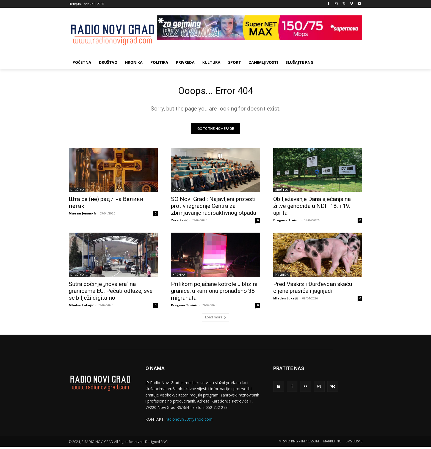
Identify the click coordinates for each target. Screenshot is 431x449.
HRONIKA (179, 277)
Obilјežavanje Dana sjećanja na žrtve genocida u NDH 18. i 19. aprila (312, 208)
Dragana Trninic (286, 222)
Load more (215, 319)
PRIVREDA (282, 277)
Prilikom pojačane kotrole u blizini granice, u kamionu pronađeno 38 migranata (214, 293)
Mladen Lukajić (81, 307)
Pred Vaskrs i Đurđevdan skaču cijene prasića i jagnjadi (312, 289)
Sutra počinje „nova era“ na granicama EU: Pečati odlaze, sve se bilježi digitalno (111, 293)
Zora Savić (179, 222)
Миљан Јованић (82, 215)
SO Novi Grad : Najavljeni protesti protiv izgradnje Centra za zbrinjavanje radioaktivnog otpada (213, 208)
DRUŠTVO (77, 192)
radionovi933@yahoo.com (189, 421)
